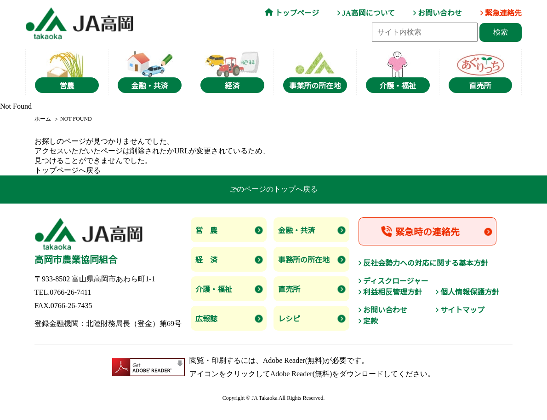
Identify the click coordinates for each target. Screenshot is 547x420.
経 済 (206, 260)
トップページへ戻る (67, 170)
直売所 (289, 289)
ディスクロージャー (395, 281)
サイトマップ (462, 310)
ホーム (42, 119)
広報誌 (206, 319)
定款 (370, 321)
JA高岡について (368, 13)
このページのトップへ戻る (273, 189)
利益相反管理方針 (392, 292)
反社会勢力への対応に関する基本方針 (425, 263)
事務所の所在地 (304, 260)
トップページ (297, 13)
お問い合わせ (440, 13)
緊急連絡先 (503, 13)
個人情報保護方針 (469, 292)
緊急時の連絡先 (427, 232)
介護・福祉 (213, 289)
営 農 (206, 230)
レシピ (289, 319)
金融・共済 (296, 230)
